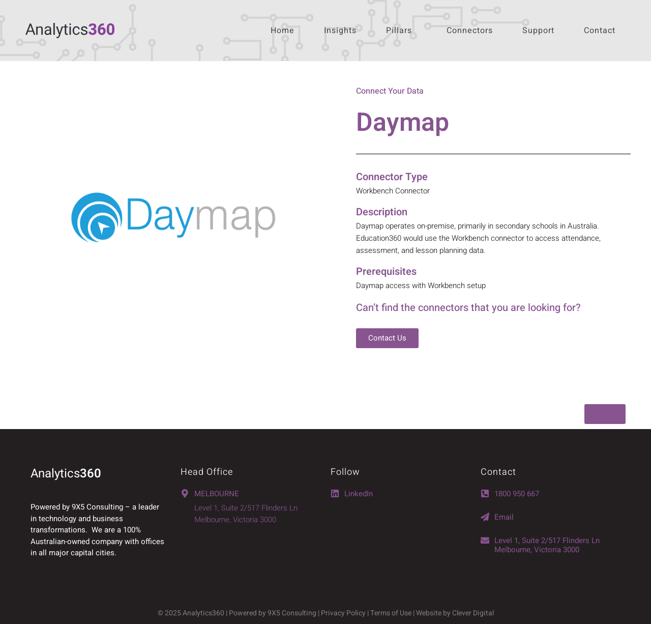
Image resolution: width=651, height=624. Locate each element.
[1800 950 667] (485, 493)
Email (504, 517)
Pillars (399, 30)
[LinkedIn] (335, 493)
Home (282, 30)
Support (538, 30)
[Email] (485, 517)
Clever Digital (473, 613)
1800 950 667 (516, 493)
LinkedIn (358, 493)
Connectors (470, 30)
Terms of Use (391, 613)
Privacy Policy (343, 613)
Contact (599, 30)
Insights (340, 30)
